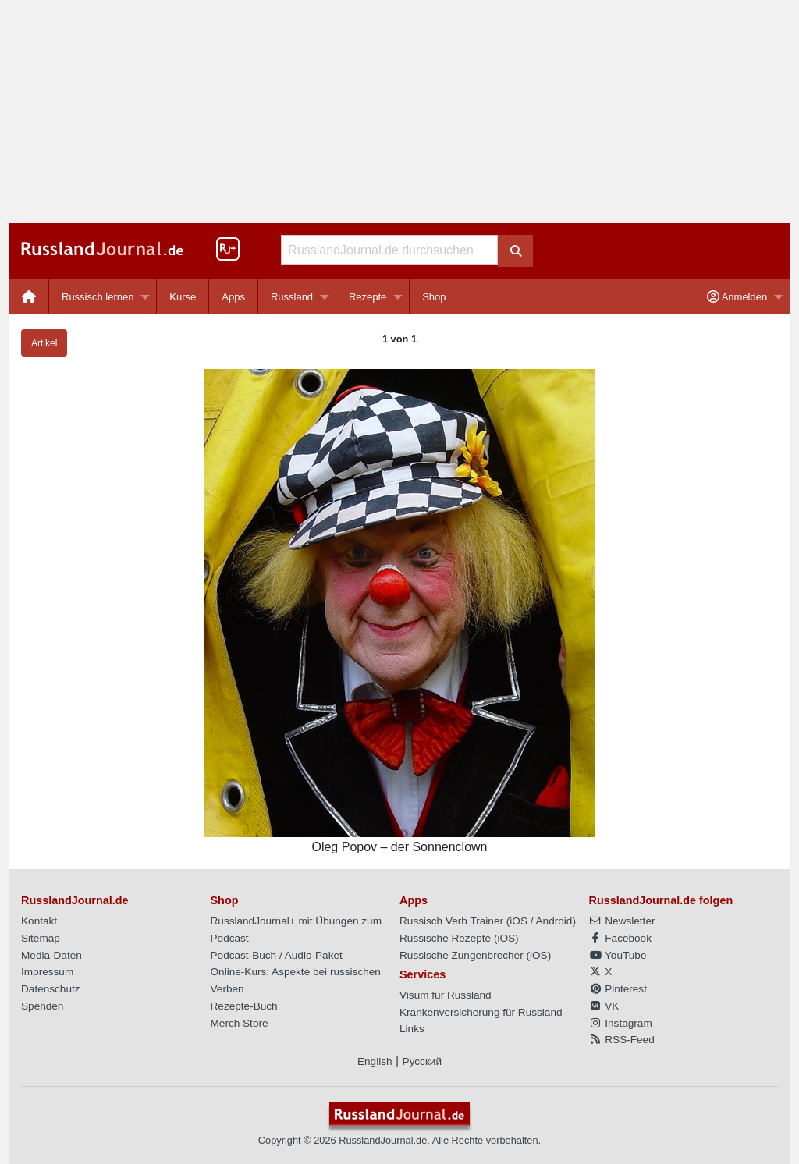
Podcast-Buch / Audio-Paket (277, 955)
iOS (518, 921)
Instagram (620, 1023)
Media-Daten (51, 955)
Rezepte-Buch (244, 1006)
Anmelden (737, 297)
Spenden (42, 1006)
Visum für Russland (446, 995)
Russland (292, 297)
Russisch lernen (98, 297)
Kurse (182, 297)
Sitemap (40, 938)
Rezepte (367, 297)
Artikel (44, 343)
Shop (434, 297)
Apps (233, 297)
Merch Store (239, 1023)
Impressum (47, 972)
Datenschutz (50, 989)
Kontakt (39, 921)
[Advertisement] (399, 111)
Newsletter (622, 921)
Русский (422, 1061)
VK (604, 1006)
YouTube (618, 955)
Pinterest (618, 989)
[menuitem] (29, 296)
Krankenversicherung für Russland (481, 1012)
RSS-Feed (622, 1039)
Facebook (620, 938)
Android (554, 921)
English (374, 1061)
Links (412, 1028)
